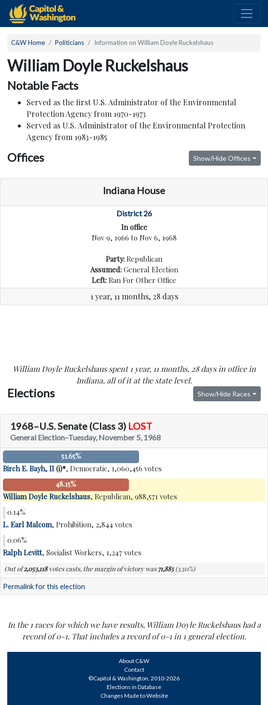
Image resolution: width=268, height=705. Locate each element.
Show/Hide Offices (222, 158)
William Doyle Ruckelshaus (46, 496)
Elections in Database (134, 687)
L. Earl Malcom (27, 524)
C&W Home (28, 42)
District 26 (134, 213)
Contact (134, 669)
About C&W (134, 660)
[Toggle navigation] (246, 13)
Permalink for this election (44, 586)
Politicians (69, 42)
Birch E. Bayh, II (28, 468)
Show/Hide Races (224, 394)
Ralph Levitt (22, 552)
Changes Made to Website (134, 695)
